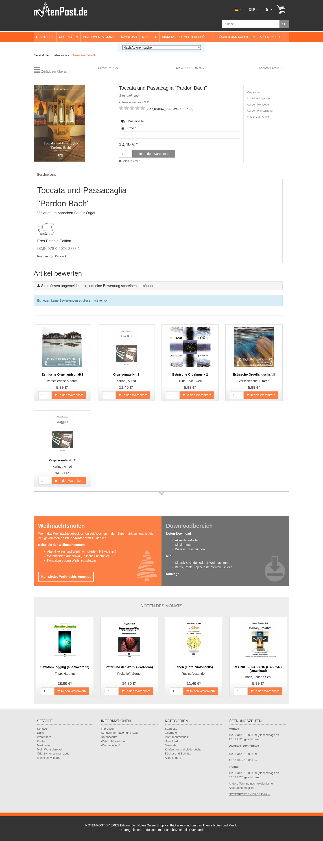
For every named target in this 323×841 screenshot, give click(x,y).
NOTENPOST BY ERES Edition (249, 794)
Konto (41, 741)
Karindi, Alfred (126, 381)
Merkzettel (43, 745)
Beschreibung (47, 174)
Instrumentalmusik (99, 37)
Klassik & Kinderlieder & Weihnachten (201, 562)
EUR (253, 9)
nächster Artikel (270, 68)
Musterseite (132, 121)
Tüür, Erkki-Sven (190, 381)
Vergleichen (254, 92)
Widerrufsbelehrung (113, 741)
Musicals (149, 37)
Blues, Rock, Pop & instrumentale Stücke (203, 567)
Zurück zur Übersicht (55, 71)
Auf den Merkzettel (258, 104)
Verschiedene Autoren (62, 381)
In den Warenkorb (154, 154)
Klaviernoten (183, 545)
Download (128, 37)
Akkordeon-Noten (187, 540)
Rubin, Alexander (194, 673)
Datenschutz (109, 737)
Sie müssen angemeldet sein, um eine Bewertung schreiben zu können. (98, 286)
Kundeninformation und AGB (119, 732)
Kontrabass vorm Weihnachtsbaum (71, 560)
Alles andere (271, 37)
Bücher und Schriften (236, 37)
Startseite (45, 37)
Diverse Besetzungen (190, 549)
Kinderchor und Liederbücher (187, 37)
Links (40, 732)
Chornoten (68, 37)
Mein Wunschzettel (49, 749)
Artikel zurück (109, 68)
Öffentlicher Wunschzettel (53, 753)
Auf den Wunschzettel (260, 110)
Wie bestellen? (110, 745)
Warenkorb (44, 737)
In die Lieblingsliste (258, 98)
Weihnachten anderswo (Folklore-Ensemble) (78, 556)
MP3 (169, 556)
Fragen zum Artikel (258, 116)
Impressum (108, 728)
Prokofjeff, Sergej (129, 673)
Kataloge (172, 574)
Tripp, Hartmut (65, 673)
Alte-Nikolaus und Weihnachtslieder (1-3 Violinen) (81, 551)
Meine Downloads (48, 757)
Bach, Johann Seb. (258, 677)
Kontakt (42, 728)
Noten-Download (178, 533)
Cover (128, 128)
